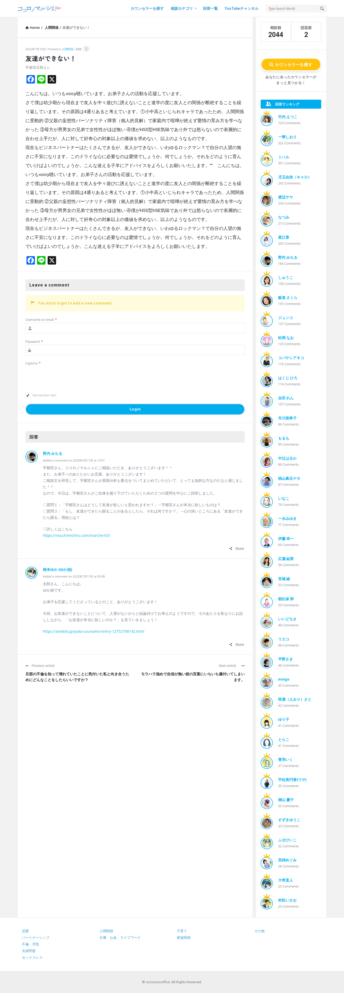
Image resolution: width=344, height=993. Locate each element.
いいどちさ (287, 619)
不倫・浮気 (30, 944)
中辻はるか (287, 458)
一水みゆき (287, 518)
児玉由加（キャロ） (294, 177)
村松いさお (287, 900)
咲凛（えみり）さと (294, 699)
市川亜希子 (287, 418)
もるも (283, 438)
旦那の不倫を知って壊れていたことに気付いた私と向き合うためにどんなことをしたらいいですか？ (77, 677)
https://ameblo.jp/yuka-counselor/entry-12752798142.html (93, 631)
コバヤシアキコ (291, 358)
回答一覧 (210, 8)
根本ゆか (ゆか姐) (57, 569)
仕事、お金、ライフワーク (120, 938)
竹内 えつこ (287, 117)
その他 (259, 931)
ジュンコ (285, 318)
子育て (182, 931)
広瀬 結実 (286, 559)
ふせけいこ (287, 840)
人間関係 (67, 49)
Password (34, 341)
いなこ (283, 498)
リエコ (283, 639)
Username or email (41, 319)
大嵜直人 (285, 880)
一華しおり (287, 137)
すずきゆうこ (289, 820)
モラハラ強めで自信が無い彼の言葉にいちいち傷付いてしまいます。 (193, 677)
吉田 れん (286, 398)
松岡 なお (286, 338)
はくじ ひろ (287, 378)
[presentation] (65, 376)
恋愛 (25, 931)
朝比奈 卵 (286, 599)
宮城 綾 (284, 579)
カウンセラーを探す (147, 8)
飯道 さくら (287, 297)
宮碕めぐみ (287, 860)
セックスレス (32, 957)
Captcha (32, 363)
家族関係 (184, 938)
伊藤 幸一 (286, 539)
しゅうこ (285, 277)
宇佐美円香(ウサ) (292, 780)
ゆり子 (283, 719)
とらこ (283, 739)
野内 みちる (52, 453)
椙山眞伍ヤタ (289, 478)
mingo (283, 679)
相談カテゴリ (183, 8)
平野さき (285, 659)
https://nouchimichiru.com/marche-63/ (76, 535)
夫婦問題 (29, 951)
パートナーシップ (35, 938)
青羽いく (285, 760)
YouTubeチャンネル (242, 8)
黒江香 (283, 237)
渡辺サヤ (285, 197)
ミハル (283, 157)
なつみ (283, 217)
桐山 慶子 (286, 800)
